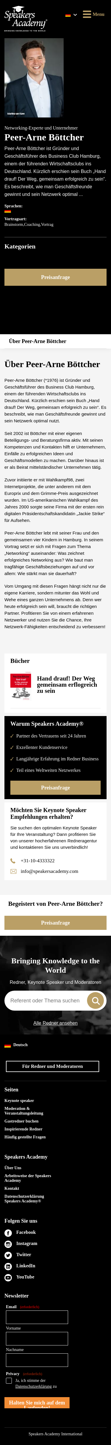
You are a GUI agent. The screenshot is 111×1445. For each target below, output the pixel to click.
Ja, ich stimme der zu (36, 1383)
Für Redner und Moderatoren (52, 1066)
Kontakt (11, 1188)
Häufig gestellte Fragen (25, 1137)
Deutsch (16, 1045)
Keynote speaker (19, 1100)
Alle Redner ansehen (55, 1023)
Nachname (15, 1349)
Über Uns (12, 1168)
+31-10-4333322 (37, 860)
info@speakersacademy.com (49, 871)
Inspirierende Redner (23, 1129)
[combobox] (55, 1001)
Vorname (13, 1328)
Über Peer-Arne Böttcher (37, 341)
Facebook (26, 1232)
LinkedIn (25, 1265)
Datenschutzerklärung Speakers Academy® (24, 1198)
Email (22, 1307)
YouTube (25, 1276)
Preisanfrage (55, 277)
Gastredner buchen (21, 1121)
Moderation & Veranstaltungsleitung (23, 1110)
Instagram (26, 1243)
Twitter (23, 1254)
